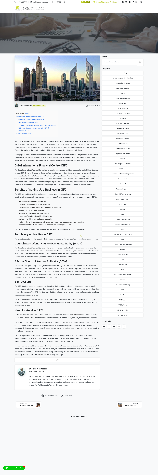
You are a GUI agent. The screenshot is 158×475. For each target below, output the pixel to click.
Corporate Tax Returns (123, 154)
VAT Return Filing (122, 310)
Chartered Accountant (122, 128)
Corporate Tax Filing (123, 149)
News (123, 239)
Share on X (66, 395)
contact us (41, 354)
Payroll (122, 249)
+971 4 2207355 (21, 2)
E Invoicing (122, 169)
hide (26, 113)
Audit (122, 93)
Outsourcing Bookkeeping (122, 244)
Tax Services (122, 265)
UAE (122, 270)
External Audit (122, 179)
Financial (123, 184)
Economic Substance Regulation (123, 174)
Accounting (123, 73)
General (122, 209)
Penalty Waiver (123, 254)
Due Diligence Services (123, 164)
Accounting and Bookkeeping (123, 78)
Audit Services (123, 108)
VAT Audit (122, 300)
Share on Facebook (50, 395)
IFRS (122, 214)
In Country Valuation (123, 219)
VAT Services (122, 315)
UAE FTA (122, 280)
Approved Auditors (122, 88)
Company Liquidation (122, 133)
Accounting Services (123, 83)
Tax (122, 260)
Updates (123, 295)
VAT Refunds (122, 305)
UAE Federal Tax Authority (122, 275)
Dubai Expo (122, 159)
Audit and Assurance (123, 98)
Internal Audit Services (122, 224)
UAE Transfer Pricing (123, 285)
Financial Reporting (122, 189)
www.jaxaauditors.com (36, 371)
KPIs (122, 229)
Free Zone (122, 204)
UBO (122, 290)
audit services (77, 315)
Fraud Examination (122, 199)
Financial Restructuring (123, 194)
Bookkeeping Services (122, 113)
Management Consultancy (123, 234)
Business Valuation (122, 123)
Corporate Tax (123, 143)
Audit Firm (122, 103)
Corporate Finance (122, 138)
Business (123, 118)
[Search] (119, 62)
